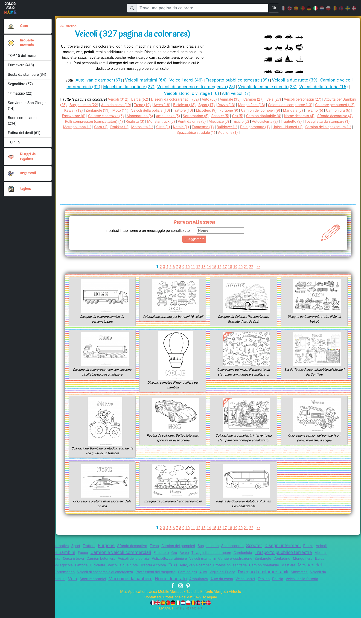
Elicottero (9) (257, 110)
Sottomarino (161, 573)
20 (241, 267)
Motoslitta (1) (252, 127)
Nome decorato (287, 580)
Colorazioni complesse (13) (325, 105)
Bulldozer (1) (341, 127)
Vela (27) (283, 99)
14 (209, 267)
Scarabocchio (251, 546)
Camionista (289, 553)
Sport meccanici (204, 580)
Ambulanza (316, 580)
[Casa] (11, 26)
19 (235, 267)
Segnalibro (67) (20, 84)
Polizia (195, 586)
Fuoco (117, 553)
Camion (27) (262, 99)
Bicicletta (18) (213, 105)
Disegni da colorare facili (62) (179, 99)
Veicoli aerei (160, 586)
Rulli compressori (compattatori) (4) (178, 121)
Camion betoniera (161, 560)
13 (203, 267)
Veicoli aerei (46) (191, 80)
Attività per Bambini (88, 552)
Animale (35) (238, 99)
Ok (273, 8)
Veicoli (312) (119, 99)
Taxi (259, 566)
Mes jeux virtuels (230, 599)
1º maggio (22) (20, 93)
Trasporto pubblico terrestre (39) (245, 80)
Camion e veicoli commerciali (158, 552)
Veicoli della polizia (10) (197, 110)
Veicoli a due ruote (205, 566)
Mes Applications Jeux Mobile (142, 599)
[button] (11, 42)
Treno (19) (168, 105)
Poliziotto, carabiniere (235, 560)
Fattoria (161, 566)
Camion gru (294, 573)
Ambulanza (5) (232, 116)
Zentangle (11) (142, 110)
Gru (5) (306, 116)
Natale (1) (292, 127)
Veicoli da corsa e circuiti (153, 580)
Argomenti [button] (28, 173)
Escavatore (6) (131, 116)
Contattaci (150, 604)
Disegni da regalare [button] (28, 156)
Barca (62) (142, 99)
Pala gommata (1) (129, 132)
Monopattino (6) (203, 116)
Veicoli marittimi (271, 560)
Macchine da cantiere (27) (145, 86)
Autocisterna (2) (76, 127)
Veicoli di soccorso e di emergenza (204, 573)
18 (230, 267)
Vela (182, 580)
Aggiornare (194, 239)
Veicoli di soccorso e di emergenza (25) (216, 86)
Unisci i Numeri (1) (164, 132)
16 (219, 267)
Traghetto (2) (104, 127)
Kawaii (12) (117, 110)
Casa (24, 26)
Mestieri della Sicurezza (97, 560)
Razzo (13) (257, 105)
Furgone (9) (281, 110)
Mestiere (92, 573)
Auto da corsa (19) (140, 105)
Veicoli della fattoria (221, 586)
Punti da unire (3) (283, 121)
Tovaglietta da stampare (256, 553)
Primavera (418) (21, 65)
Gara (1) (208, 127)
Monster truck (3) (250, 121)
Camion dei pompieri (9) (316, 110)
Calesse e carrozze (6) (167, 116)
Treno (166, 546)
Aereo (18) (189, 105)
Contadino (68, 566)
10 (187, 267)
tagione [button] (26, 189)
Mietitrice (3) (311, 121)
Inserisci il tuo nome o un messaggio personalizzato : (145, 231)
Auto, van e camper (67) (100, 80)
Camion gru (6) (103, 116)
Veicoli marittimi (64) (149, 80)
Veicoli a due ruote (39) (306, 80)
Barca (108, 566)
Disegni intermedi (304, 545)
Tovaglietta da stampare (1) (142, 127)
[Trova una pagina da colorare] (202, 8)
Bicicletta (178, 566)
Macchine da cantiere (244, 580)
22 (252, 267)
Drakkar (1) (228, 127)
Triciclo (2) (334, 121)
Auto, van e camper (283, 566)
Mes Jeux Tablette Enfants (192, 599)
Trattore (96, 546)
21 (246, 267)
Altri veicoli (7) (251, 93)
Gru (216, 553)
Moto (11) (166, 110)
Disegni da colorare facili (81, 580)
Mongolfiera (90, 566)
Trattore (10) (232, 110)
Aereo (227, 553)
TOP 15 (14, 142)
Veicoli (58, 553)
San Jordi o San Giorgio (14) (27, 105)
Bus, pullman (224, 546)
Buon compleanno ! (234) (24, 120)
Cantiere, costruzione (307, 560)
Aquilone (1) (289, 132)
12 (198, 267)
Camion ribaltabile (67, 573)
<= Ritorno (69, 26)
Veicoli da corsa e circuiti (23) (291, 86)
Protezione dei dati (177, 604)
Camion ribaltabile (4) (334, 116)
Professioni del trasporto (259, 573)
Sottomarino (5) (261, 116)
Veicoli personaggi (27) (314, 99)
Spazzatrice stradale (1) (255, 132)
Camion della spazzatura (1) (207, 132)
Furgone (114, 545)
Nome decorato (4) (86, 121)
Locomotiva (63, 546)
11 (192, 267)
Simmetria (120, 580)
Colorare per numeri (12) (83, 110)
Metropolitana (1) (184, 127)
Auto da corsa (135, 586)
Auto (311, 573)
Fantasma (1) (315, 127)
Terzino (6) (78, 116)
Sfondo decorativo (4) (124, 121)
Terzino (180, 586)
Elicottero (201, 553)
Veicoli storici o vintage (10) (204, 93)
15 (214, 267)
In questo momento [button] (27, 42)
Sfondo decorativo (142, 546)
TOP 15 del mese (22, 56)
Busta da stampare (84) (27, 74)
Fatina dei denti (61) (24, 133)
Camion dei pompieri (192, 546)
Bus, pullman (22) (106, 105)
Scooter (273, 545)
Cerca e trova (132, 560)
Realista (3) (222, 121)
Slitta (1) (274, 127)
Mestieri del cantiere (125, 573)
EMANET (165, 615)
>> (259, 267)
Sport (81, 546)
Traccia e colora (238, 566)
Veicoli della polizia (197, 560)
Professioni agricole (133, 566)
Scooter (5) (287, 116)
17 (225, 267)
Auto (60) (216, 99)
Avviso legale (208, 604)
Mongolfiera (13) (284, 105)
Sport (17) (236, 105)
